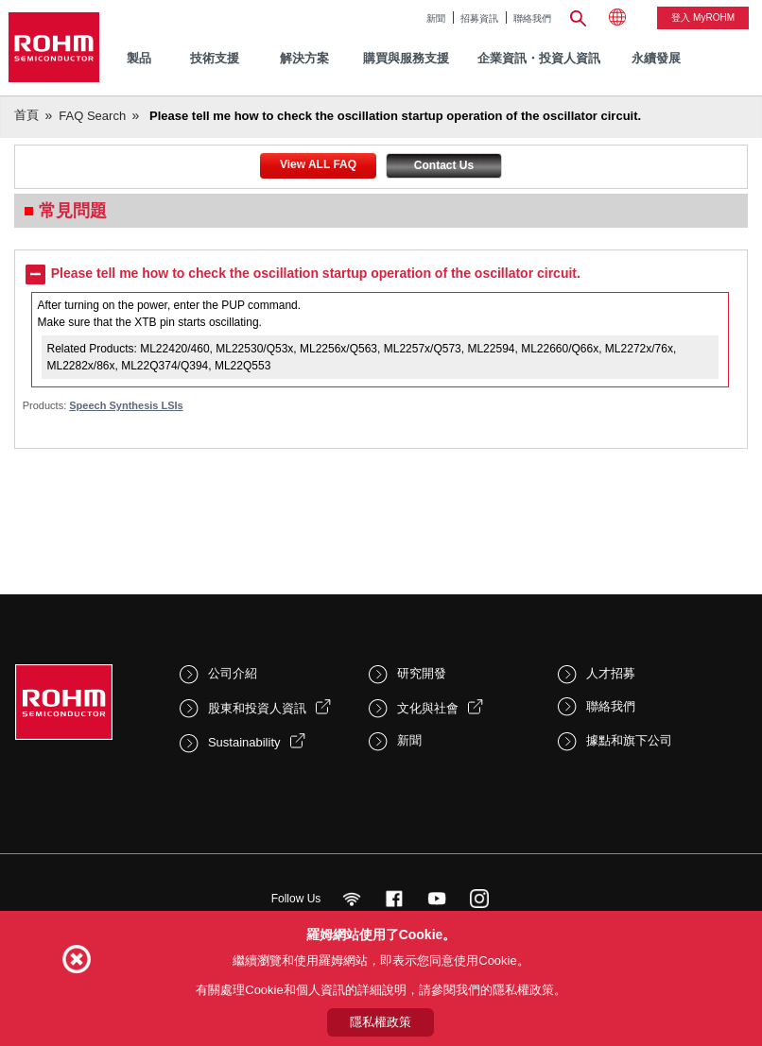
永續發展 (656, 58)
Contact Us (444, 165)
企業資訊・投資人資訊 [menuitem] (538, 58)
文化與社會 (428, 708)
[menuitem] (656, 59)
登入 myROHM (703, 17)
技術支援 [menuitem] (214, 58)
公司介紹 (232, 673)
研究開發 (421, 673)
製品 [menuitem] (139, 58)
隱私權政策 (380, 1022)
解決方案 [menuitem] (304, 58)
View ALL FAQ (318, 164)
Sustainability (244, 742)
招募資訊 (479, 18)
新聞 (435, 18)
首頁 (26, 115)
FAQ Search (92, 116)
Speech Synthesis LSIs (125, 405)
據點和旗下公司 (629, 740)
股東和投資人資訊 (257, 708)
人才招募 (610, 673)
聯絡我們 (532, 18)
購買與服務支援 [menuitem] (406, 58)
